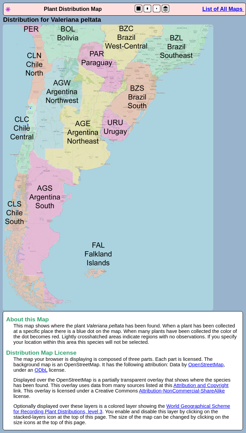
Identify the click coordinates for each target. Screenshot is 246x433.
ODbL (40, 370)
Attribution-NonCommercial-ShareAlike (182, 391)
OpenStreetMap (205, 364)
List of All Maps (223, 9)
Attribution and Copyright (200, 385)
